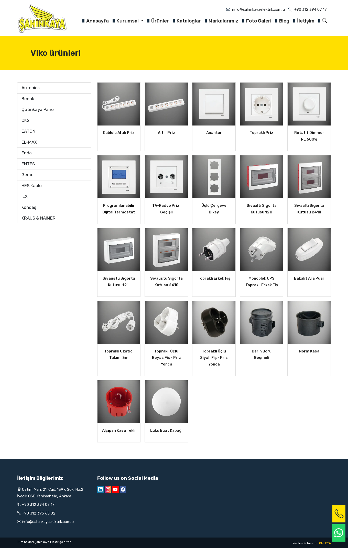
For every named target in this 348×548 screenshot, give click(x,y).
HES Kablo (31, 185)
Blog (284, 21)
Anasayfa (97, 21)
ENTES (28, 163)
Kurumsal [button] (128, 21)
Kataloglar (189, 21)
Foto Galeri (258, 21)
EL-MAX (29, 142)
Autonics (30, 87)
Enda (26, 152)
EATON (28, 131)
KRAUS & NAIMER (38, 218)
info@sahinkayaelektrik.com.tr (258, 9)
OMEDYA (325, 543)
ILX (24, 196)
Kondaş (28, 207)
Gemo (27, 174)
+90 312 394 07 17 (310, 9)
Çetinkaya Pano (37, 109)
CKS (25, 120)
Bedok (27, 98)
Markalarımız (223, 21)
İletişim (305, 21)
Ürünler (160, 21)
